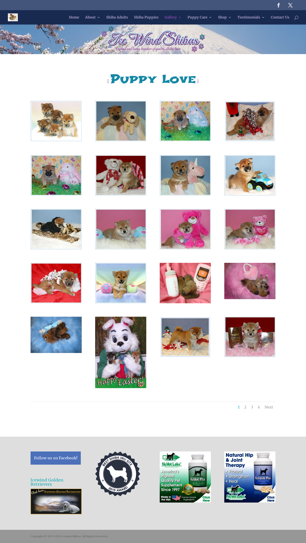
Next (269, 407)
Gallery (171, 17)
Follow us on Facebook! (55, 458)
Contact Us (280, 17)
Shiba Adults (117, 17)
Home (74, 17)
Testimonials (248, 17)
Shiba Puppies (146, 17)
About (90, 17)
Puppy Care (197, 17)
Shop (222, 17)
